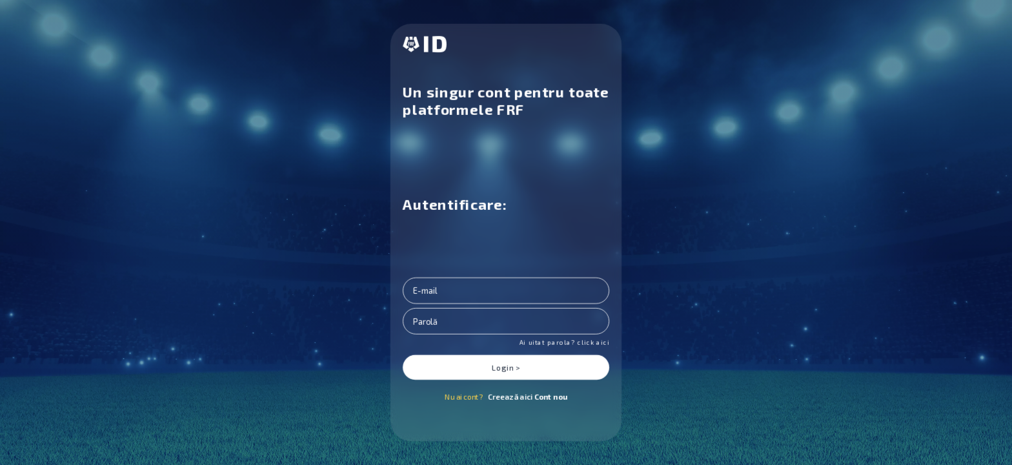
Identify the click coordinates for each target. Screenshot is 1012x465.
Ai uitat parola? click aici (564, 342)
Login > (505, 367)
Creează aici (527, 396)
